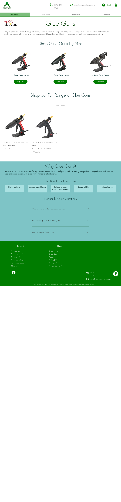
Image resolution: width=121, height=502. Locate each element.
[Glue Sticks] (59, 251)
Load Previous (60, 105)
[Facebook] (13, 272)
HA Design (90, 284)
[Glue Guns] (59, 254)
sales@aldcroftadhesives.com (84, 5)
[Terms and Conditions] (21, 262)
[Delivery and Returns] (21, 253)
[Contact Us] (21, 250)
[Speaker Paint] (59, 263)
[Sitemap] (21, 265)
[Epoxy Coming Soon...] (59, 266)
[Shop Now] (20, 82)
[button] (115, 5)
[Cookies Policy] (21, 259)
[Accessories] (59, 257)
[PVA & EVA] (59, 260)
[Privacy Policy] (21, 256)
